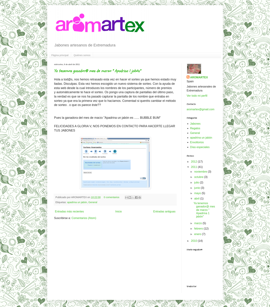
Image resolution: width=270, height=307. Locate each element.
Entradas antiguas (164, 211)
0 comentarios (111, 197)
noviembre (201, 171)
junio (197, 187)
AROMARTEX (199, 77)
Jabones (195, 123)
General (92, 202)
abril (197, 198)
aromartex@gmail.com (200, 109)
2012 (194, 161)
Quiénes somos (82, 55)
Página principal (60, 55)
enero (198, 234)
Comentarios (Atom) (83, 218)
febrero (199, 228)
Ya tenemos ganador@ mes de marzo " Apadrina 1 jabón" (97, 71)
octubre (199, 177)
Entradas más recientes (69, 211)
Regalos (195, 128)
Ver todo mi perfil (197, 95)
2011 (194, 166)
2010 (194, 240)
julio (197, 182)
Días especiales (200, 147)
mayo (198, 193)
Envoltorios (197, 142)
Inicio (118, 211)
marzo (198, 223)
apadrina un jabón (77, 202)
